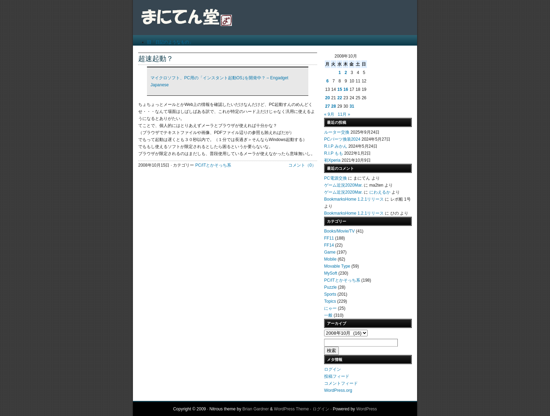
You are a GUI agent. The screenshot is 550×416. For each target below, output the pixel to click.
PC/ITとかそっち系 (213, 165)
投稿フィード (336, 376)
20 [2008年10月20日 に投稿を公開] (327, 97)
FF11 (329, 238)
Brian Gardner (255, 409)
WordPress (366, 409)
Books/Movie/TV (339, 231)
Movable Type (337, 266)
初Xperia (332, 160)
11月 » (344, 114)
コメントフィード (341, 383)
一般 (328, 315)
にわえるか (379, 192)
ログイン (332, 369)
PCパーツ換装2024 (342, 139)
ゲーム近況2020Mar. (343, 185)
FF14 (329, 245)
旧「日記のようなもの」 (170, 42)
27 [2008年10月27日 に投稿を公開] (327, 106)
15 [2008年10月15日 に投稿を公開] (339, 89)
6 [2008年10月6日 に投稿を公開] (327, 81)
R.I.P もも (333, 153)
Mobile (330, 259)
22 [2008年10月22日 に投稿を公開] (339, 97)
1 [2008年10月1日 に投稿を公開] (339, 72)
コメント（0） (302, 165)
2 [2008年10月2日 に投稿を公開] (345, 72)
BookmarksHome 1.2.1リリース (354, 199)
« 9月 (329, 114)
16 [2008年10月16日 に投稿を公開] (345, 89)
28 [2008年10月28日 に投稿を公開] (333, 106)
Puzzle (330, 287)
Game (330, 252)
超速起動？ (155, 58)
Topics (330, 301)
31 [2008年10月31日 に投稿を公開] (351, 106)
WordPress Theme (291, 409)
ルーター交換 (336, 132)
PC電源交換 (335, 178)
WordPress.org (338, 390)
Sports (330, 294)
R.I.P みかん (335, 146)
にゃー (330, 308)
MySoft (330, 273)
